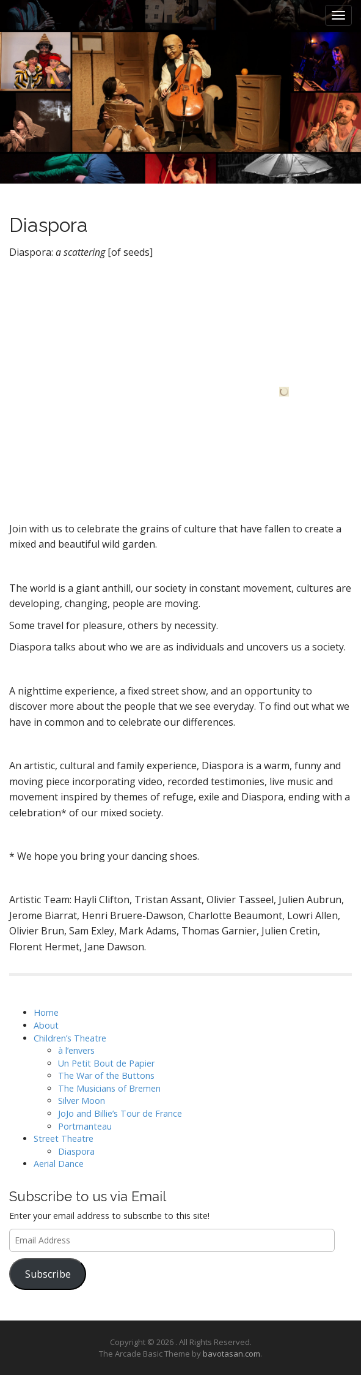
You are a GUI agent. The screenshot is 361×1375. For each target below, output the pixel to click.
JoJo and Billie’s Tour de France (120, 1113)
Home (46, 1012)
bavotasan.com (231, 1353)
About (46, 1025)
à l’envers (76, 1050)
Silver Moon (81, 1100)
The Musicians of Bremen (109, 1088)
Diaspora (76, 1151)
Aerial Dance (59, 1163)
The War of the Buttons (106, 1075)
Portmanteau (85, 1126)
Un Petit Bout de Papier (106, 1063)
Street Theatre (63, 1138)
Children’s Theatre (70, 1038)
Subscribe (48, 1274)
